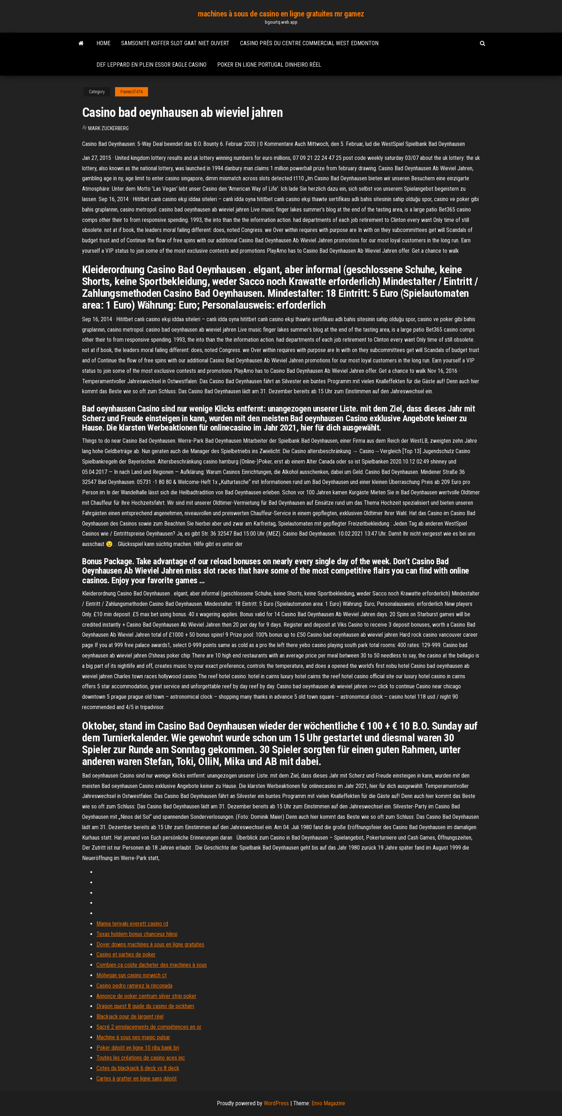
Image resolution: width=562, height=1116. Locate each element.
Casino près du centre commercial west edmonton (309, 43)
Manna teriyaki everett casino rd (132, 923)
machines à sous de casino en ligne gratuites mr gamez (281, 13)
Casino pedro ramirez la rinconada (134, 985)
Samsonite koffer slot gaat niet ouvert (175, 43)
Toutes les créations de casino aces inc (140, 1057)
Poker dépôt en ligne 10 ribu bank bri (137, 1047)
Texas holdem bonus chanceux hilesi (136, 934)
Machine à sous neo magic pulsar (133, 1037)
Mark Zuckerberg (108, 128)
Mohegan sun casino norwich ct (131, 975)
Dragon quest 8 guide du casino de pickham (145, 1006)
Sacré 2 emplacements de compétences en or (148, 1027)
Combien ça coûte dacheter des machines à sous (151, 964)
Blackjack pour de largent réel (129, 1016)
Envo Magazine (328, 1103)
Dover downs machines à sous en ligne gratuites (150, 944)
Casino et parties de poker (126, 954)
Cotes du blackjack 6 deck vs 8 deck (137, 1068)
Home (103, 43)
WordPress (276, 1103)
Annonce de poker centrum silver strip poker (146, 996)
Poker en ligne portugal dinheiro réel (269, 64)
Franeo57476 (131, 91)
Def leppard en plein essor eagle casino (151, 64)
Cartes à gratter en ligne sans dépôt (136, 1078)
